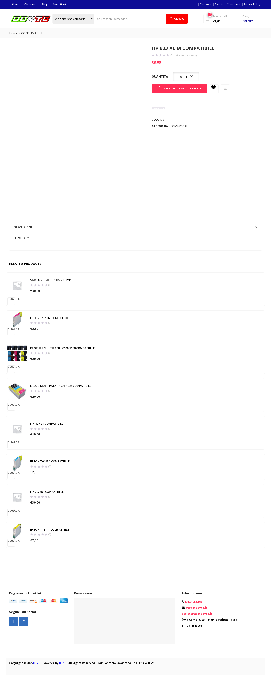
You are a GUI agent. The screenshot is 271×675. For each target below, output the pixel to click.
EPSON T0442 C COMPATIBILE (49, 461)
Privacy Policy (252, 4)
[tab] (135, 227)
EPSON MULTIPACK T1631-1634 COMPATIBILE (60, 386)
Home (15, 4)
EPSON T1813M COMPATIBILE (50, 318)
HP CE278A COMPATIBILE (46, 492)
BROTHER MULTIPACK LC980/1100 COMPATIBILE (62, 348)
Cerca (177, 18)
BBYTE (37, 663)
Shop (44, 4)
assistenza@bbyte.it (197, 613)
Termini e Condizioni (227, 4)
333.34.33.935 (193, 601)
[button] (217, 18)
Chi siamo (30, 4)
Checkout (205, 4)
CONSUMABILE (32, 33)
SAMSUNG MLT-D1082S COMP (50, 280)
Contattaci (59, 4)
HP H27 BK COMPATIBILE (46, 424)
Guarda (11, 299)
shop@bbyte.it (196, 607)
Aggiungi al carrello (183, 88)
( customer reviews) (183, 55)
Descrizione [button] (135, 227)
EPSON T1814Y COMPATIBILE (49, 529)
